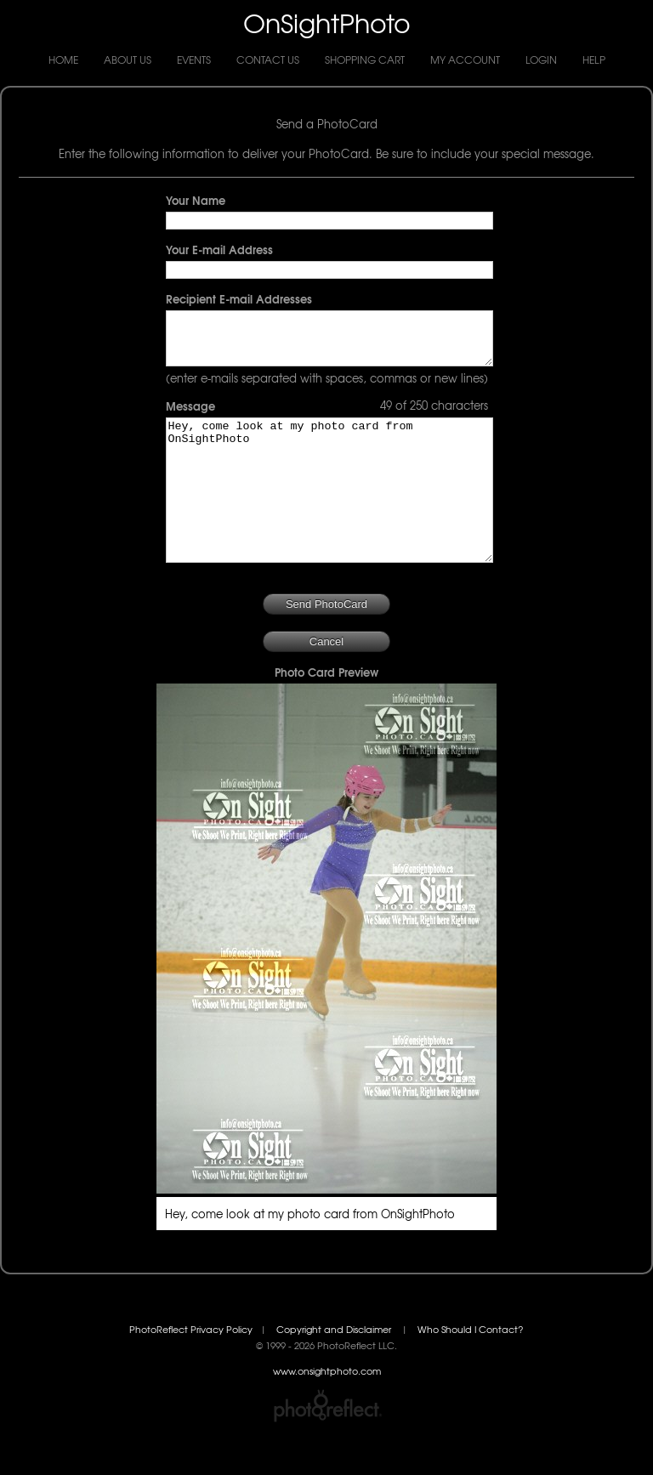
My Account (465, 59)
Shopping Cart (365, 59)
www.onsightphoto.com (327, 1409)
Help (593, 59)
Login (541, 59)
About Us (127, 59)
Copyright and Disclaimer (335, 1367)
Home (63, 59)
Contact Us (267, 59)
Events (194, 59)
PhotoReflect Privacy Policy (191, 1367)
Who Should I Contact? (470, 1367)
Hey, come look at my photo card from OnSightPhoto (329, 514)
